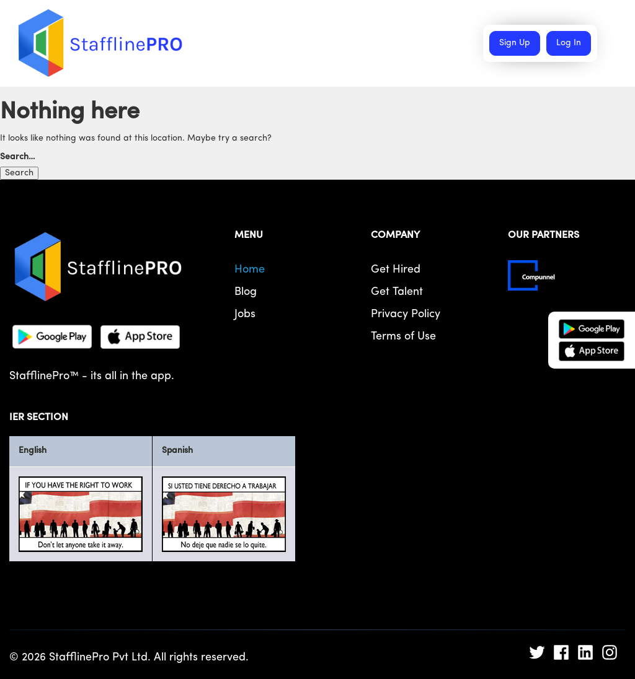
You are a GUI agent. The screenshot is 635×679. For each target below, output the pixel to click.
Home (249, 270)
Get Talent (397, 292)
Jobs (244, 314)
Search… (17, 157)
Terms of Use (403, 337)
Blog (245, 292)
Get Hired (395, 270)
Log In (568, 43)
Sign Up (514, 43)
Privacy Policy (405, 314)
